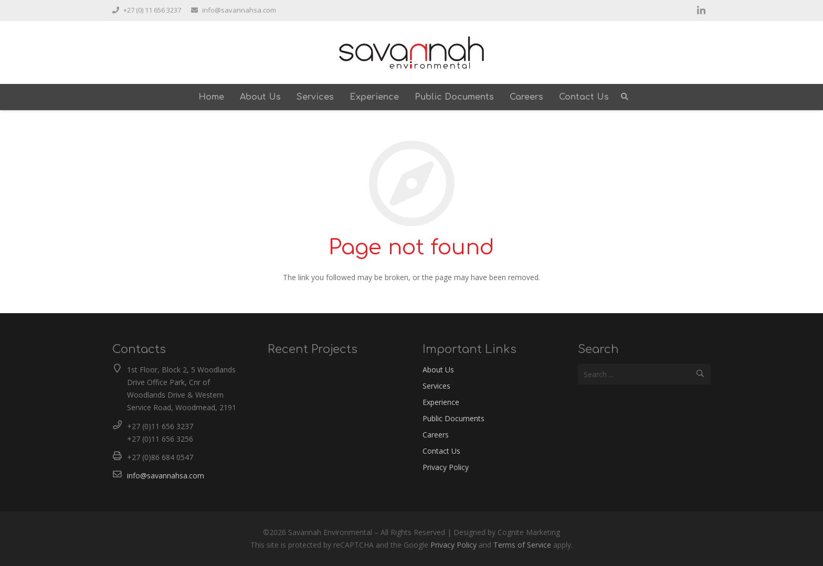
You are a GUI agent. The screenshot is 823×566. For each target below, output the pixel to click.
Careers (436, 435)
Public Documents (453, 418)
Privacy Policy (446, 467)
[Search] (625, 97)
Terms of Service (522, 545)
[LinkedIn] (701, 10)
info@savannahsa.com (165, 475)
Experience (441, 402)
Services (436, 386)
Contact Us (441, 451)
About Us (438, 370)
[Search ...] (644, 374)
